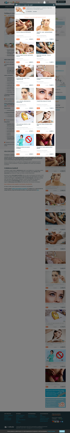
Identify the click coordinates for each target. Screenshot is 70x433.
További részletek (51, 431)
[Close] (53, 5)
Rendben (62, 431)
